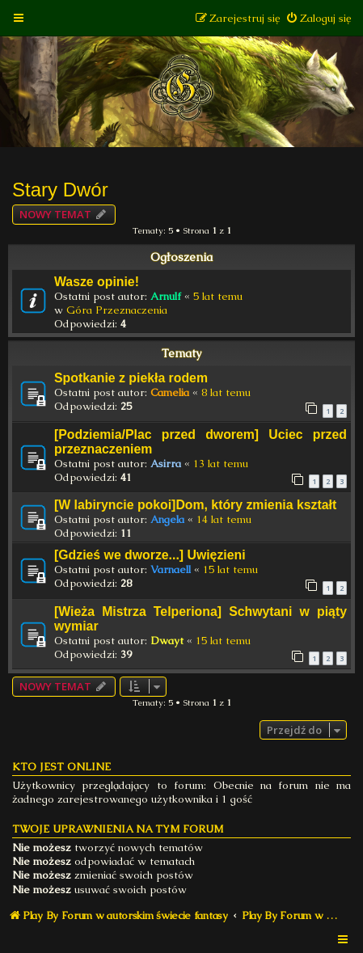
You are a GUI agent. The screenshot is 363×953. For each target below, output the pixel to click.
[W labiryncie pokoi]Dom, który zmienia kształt (195, 505)
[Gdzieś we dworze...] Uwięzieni (150, 555)
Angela (167, 519)
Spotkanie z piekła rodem (131, 378)
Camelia (169, 392)
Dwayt (167, 640)
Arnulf (165, 296)
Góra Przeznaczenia (116, 310)
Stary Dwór (60, 189)
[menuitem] (318, 18)
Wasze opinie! (96, 282)
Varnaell (170, 569)
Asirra (165, 463)
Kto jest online (61, 767)
